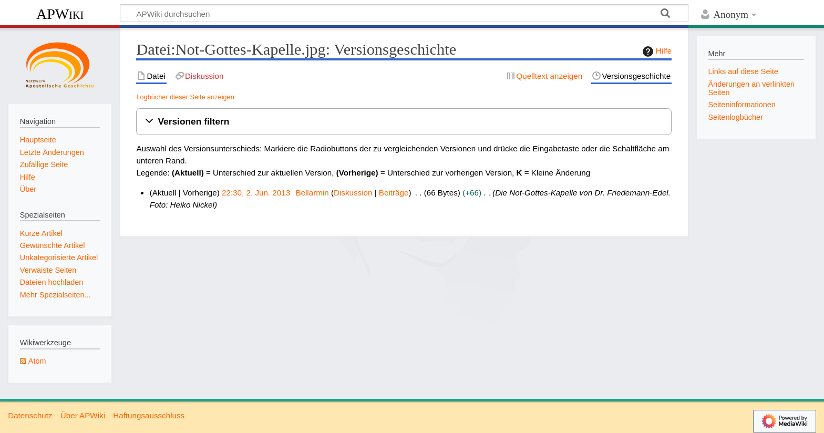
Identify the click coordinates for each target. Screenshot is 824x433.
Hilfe (656, 51)
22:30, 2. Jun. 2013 (256, 192)
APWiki (60, 14)
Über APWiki (82, 415)
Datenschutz (30, 415)
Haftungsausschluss (148, 415)
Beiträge (394, 192)
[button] (404, 121)
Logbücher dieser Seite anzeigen (185, 97)
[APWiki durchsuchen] (404, 13)
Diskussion (353, 192)
